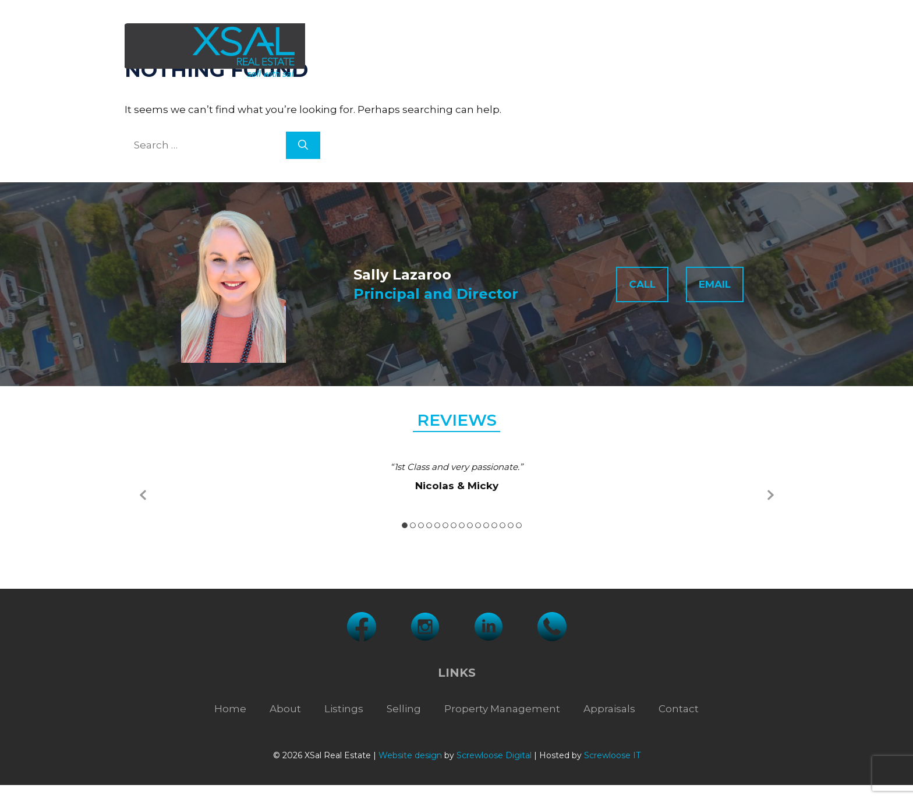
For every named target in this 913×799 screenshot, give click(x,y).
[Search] (303, 146)
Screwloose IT (612, 755)
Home (230, 709)
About (350, 52)
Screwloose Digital (494, 755)
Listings (415, 51)
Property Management (577, 52)
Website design (410, 755)
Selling (477, 52)
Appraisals (688, 52)
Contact (757, 52)
